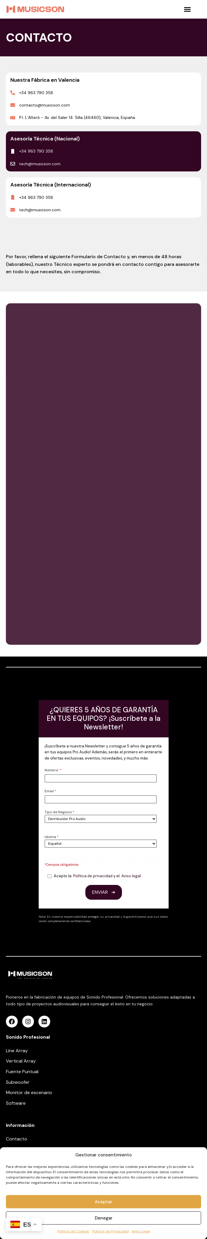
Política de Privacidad (110, 1231)
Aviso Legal (141, 1231)
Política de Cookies (73, 1231)
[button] (187, 9)
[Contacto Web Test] (103, 473)
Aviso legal (131, 875)
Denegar (104, 1218)
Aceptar (103, 1202)
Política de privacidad (93, 875)
